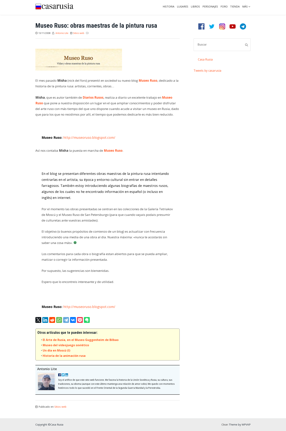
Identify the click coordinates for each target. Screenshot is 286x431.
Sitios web (78, 33)
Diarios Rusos (93, 97)
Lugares (182, 6)
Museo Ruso (148, 80)
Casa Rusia (205, 59)
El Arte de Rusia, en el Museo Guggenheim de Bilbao (81, 340)
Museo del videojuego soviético (66, 345)
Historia (168, 6)
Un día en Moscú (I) (56, 350)
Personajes (210, 6)
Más (245, 6)
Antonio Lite (61, 33)
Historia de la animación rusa (64, 356)
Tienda (235, 6)
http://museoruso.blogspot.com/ (89, 137)
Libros (195, 6)
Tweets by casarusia (207, 71)
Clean (224, 424)
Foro (224, 6)
